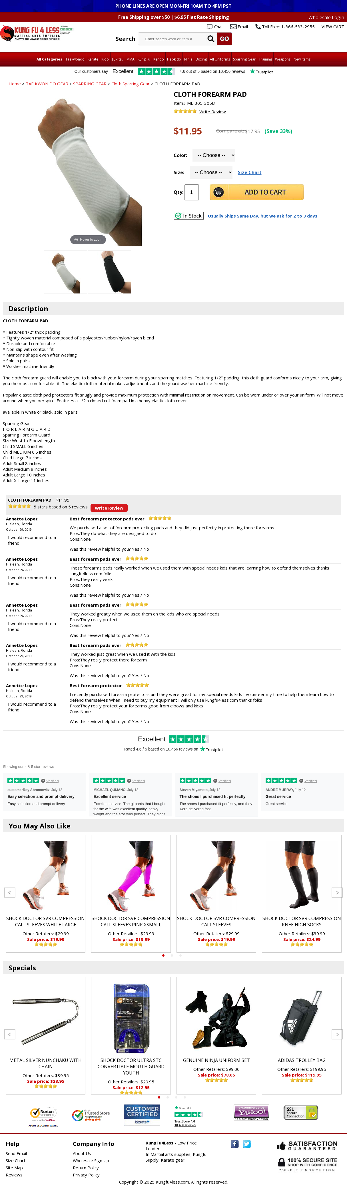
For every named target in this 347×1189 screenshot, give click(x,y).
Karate (93, 59)
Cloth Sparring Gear (130, 83)
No (146, 549)
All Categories (49, 59)
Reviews (14, 1175)
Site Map (14, 1167)
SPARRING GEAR (90, 83)
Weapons (282, 59)
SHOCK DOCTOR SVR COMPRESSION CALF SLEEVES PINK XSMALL (131, 921)
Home (15, 83)
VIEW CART (333, 26)
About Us (82, 1153)
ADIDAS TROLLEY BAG (302, 1060)
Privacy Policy (86, 1175)
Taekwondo (75, 59)
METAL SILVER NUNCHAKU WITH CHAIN (45, 1063)
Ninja (188, 59)
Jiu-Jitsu (117, 59)
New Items (302, 59)
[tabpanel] (45, 894)
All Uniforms (220, 59)
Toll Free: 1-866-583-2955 (288, 26)
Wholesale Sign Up (91, 1160)
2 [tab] (172, 955)
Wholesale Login (326, 17)
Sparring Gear (244, 59)
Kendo (158, 59)
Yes (135, 549)
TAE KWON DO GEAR (47, 83)
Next (337, 893)
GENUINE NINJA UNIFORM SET (216, 1060)
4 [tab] (185, 1097)
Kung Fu (144, 59)
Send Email (16, 1153)
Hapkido (174, 59)
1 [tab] (163, 955)
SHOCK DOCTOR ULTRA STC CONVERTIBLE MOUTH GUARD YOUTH (131, 1066)
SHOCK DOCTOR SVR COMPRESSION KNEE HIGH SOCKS (301, 921)
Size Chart (250, 172)
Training (265, 59)
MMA (131, 59)
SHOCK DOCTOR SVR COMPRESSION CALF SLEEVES (216, 921)
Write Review (212, 111)
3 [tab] (180, 955)
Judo (105, 59)
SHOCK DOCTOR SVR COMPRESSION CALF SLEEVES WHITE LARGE (45, 921)
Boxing (201, 59)
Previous (9, 893)
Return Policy (86, 1167)
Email (243, 26)
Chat (218, 26)
